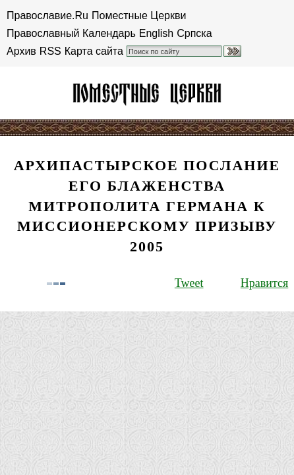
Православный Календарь (71, 33)
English (156, 33)
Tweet (189, 283)
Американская (147, 93)
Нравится (264, 283)
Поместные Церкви (139, 15)
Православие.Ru (47, 15)
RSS (50, 51)
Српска (194, 33)
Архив (21, 51)
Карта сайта (94, 51)
